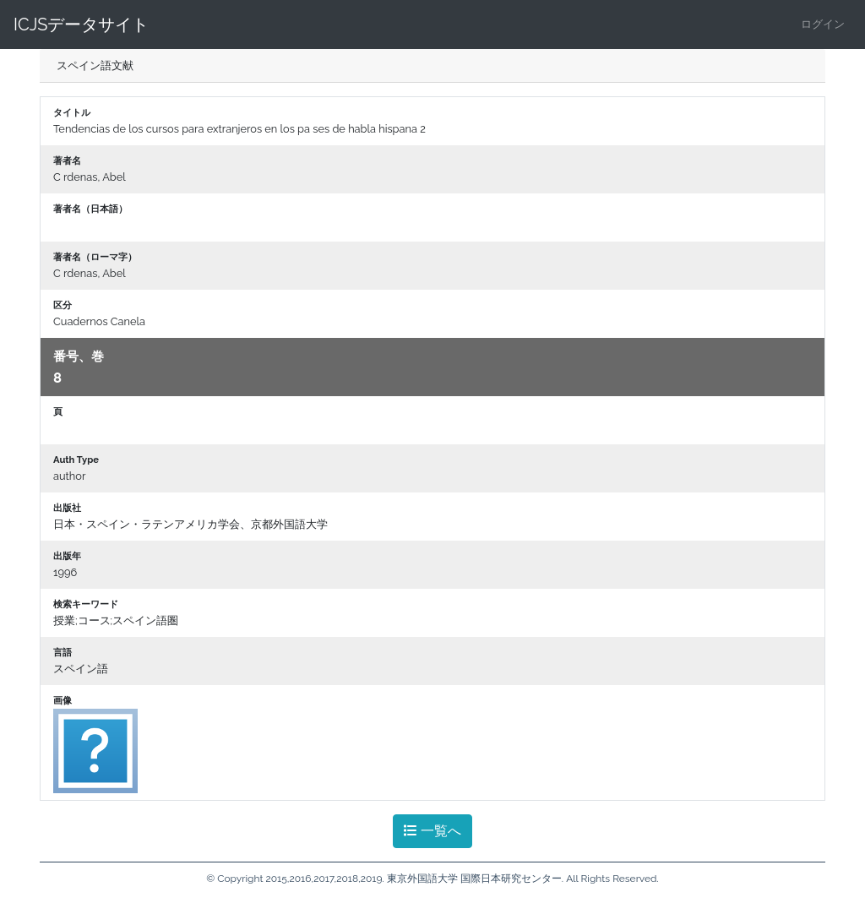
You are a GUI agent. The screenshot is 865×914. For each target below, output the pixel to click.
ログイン (823, 24)
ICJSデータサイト (81, 24)
